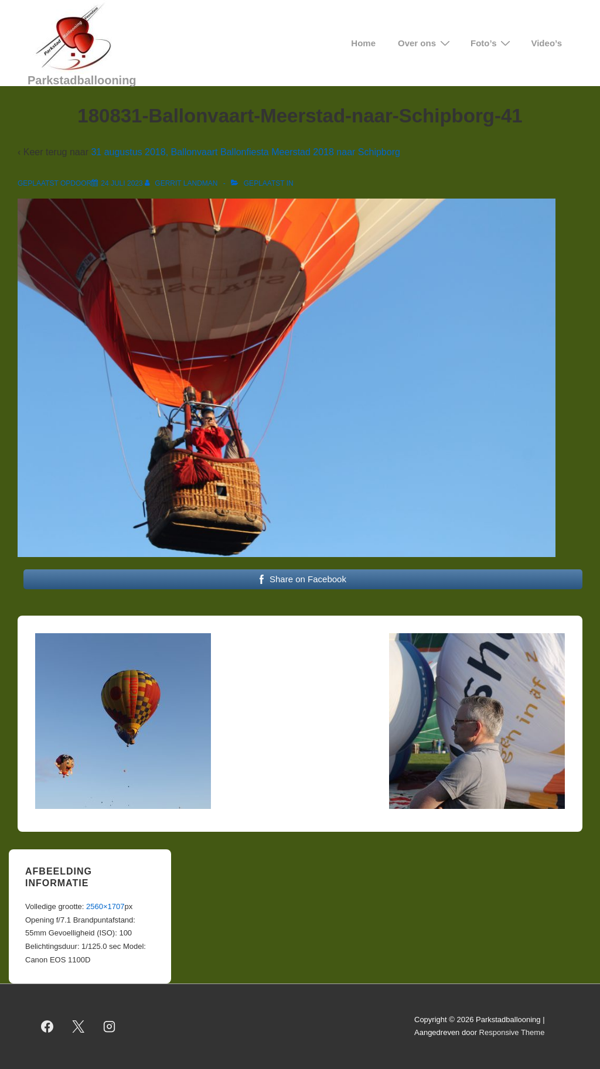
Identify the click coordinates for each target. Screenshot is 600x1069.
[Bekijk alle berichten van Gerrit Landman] (182, 183)
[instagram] (109, 1026)
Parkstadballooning (82, 80)
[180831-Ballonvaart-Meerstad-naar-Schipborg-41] (121, 183)
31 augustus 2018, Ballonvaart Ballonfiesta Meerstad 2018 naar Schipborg (245, 152)
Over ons (425, 43)
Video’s (546, 43)
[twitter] (78, 1026)
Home (363, 43)
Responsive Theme (512, 1032)
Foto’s (492, 43)
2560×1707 (105, 906)
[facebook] (47, 1026)
